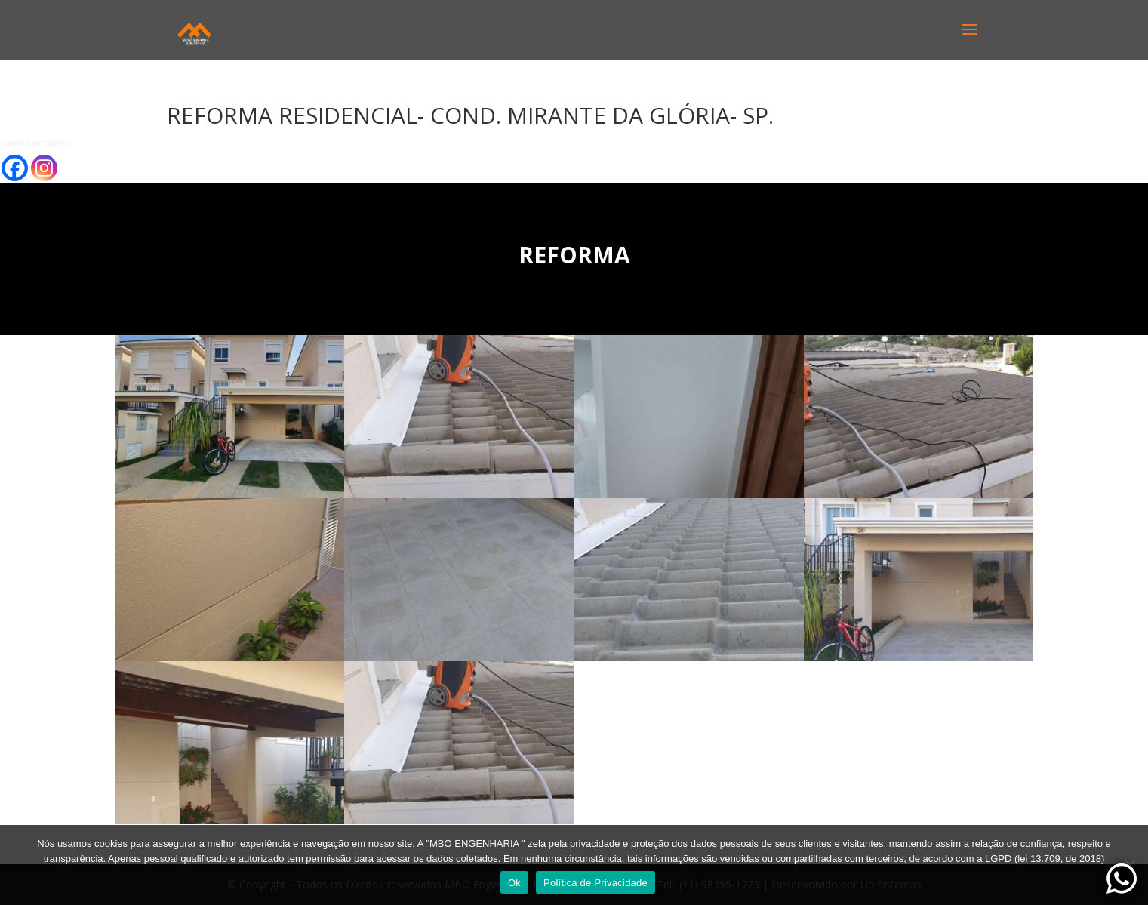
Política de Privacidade (595, 882)
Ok (514, 882)
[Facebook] (15, 168)
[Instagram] (44, 168)
